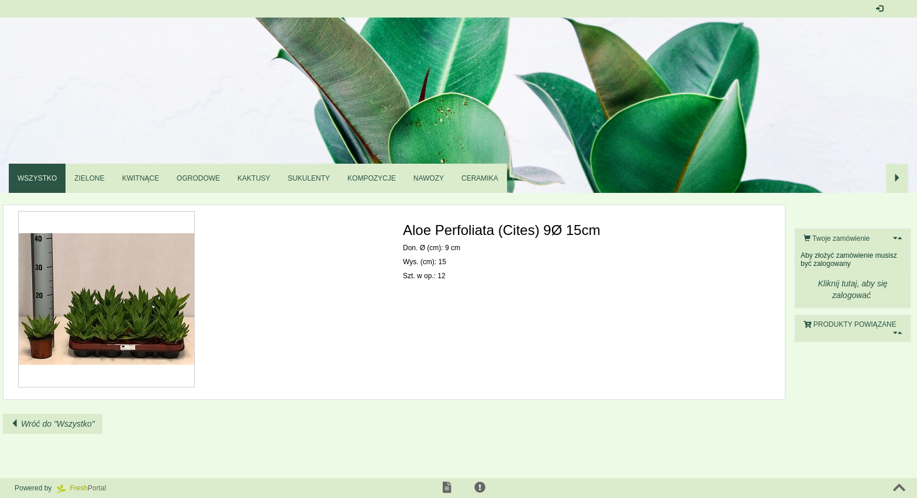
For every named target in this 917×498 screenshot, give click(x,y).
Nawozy (428, 178)
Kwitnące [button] (140, 178)
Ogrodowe (198, 178)
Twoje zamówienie (837, 238)
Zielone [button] (89, 178)
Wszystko (37, 178)
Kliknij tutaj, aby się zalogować (852, 289)
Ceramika (479, 178)
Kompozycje (371, 178)
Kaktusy (253, 178)
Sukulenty (309, 178)
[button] (899, 9)
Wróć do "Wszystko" (53, 423)
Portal (85, 488)
